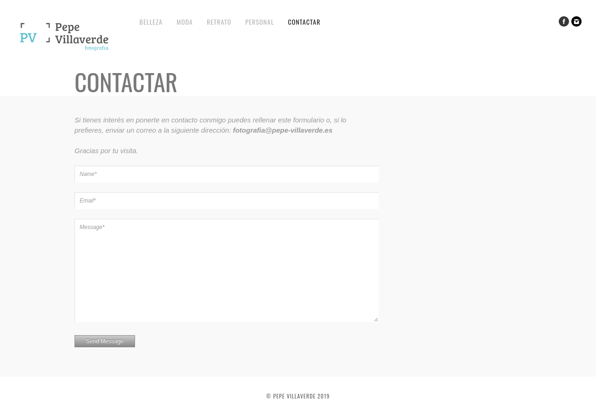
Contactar (304, 22)
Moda (184, 22)
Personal (259, 22)
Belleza (151, 22)
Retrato (219, 22)
